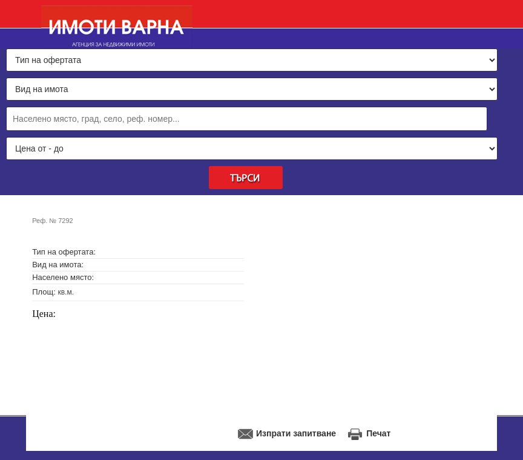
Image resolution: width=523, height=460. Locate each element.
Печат (378, 433)
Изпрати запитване (296, 433)
